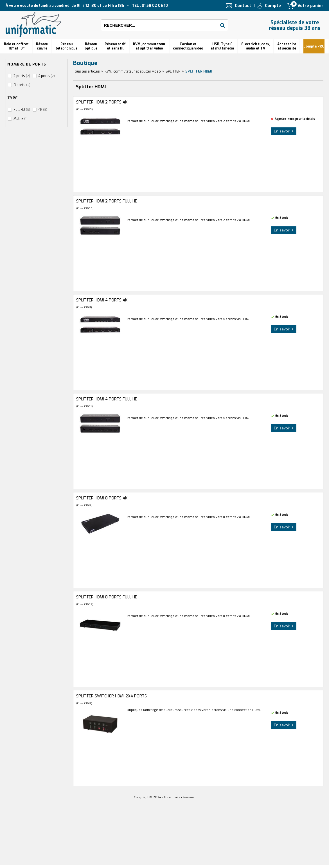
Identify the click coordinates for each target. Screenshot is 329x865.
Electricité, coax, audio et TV (255, 46)
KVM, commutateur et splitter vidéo (149, 46)
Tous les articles (86, 71)
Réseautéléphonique (66, 46)
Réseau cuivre (42, 46)
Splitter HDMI (198, 71)
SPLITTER (173, 71)
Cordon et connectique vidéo (188, 46)
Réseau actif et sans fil (115, 46)
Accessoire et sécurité (286, 46)
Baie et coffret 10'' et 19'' (16, 46)
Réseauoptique (91, 46)
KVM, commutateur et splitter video (133, 71)
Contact (243, 5)
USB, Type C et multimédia (222, 46)
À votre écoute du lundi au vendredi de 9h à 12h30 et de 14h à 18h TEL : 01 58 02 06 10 (87, 5)
